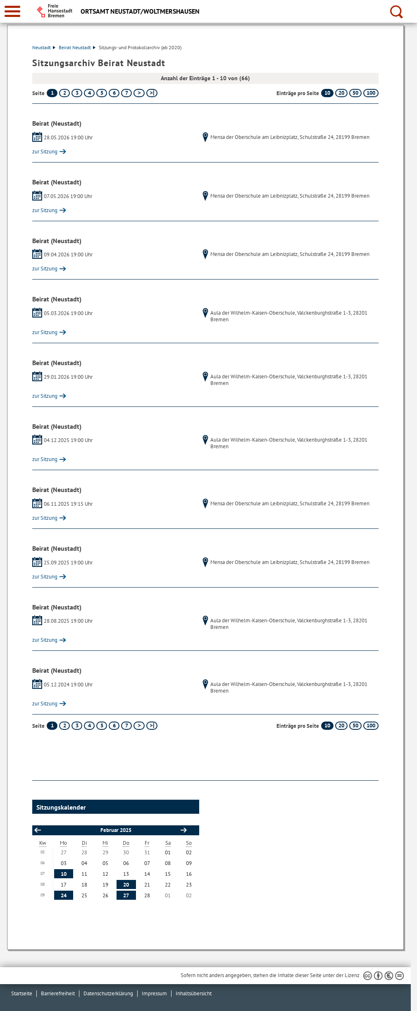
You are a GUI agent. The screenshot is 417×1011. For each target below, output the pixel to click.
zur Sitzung (44, 151)
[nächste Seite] (139, 93)
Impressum (154, 993)
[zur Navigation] (12, 11)
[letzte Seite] (151, 93)
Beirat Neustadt (77, 47)
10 (327, 92)
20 (341, 92)
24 (64, 895)
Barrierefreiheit (58, 993)
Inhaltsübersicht (194, 993)
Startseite (21, 993)
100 (371, 92)
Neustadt (43, 47)
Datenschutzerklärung (108, 993)
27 (126, 895)
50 (355, 92)
